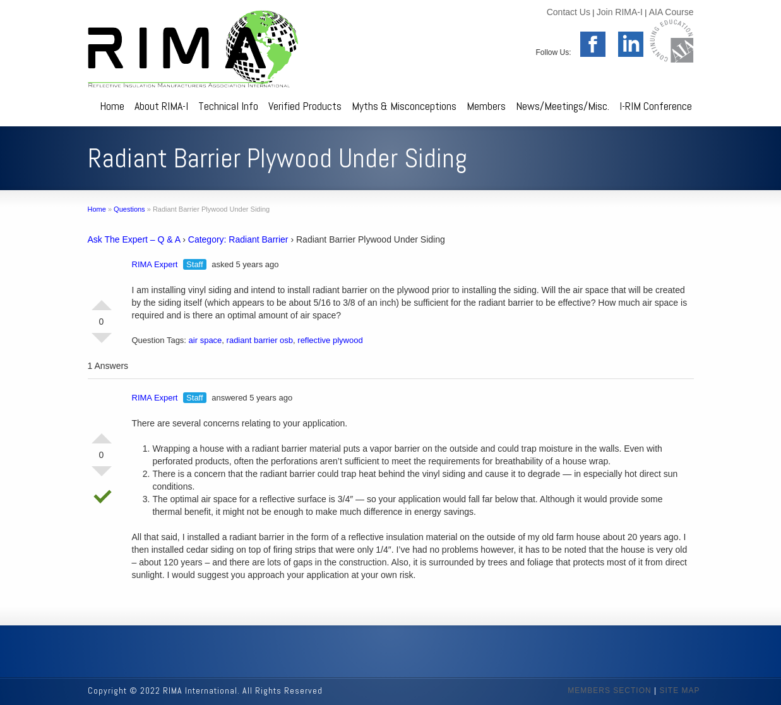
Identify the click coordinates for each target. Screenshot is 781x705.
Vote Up (102, 300)
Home (112, 106)
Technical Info (228, 106)
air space (205, 340)
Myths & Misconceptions (404, 106)
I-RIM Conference (655, 106)
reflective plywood (329, 340)
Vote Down (102, 343)
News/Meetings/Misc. (562, 106)
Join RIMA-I (620, 12)
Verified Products (305, 106)
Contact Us (568, 12)
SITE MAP (679, 690)
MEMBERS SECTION (609, 690)
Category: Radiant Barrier (238, 239)
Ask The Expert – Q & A (134, 239)
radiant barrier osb (260, 340)
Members (486, 106)
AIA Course (671, 12)
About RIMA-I (161, 106)
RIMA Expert (155, 264)
